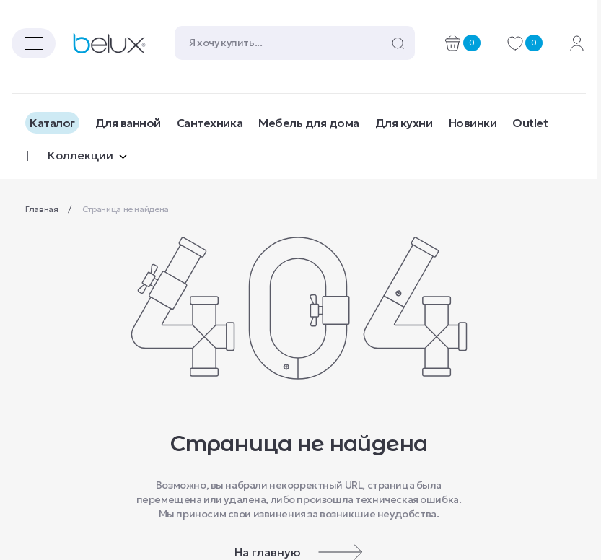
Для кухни (404, 122)
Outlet (530, 122)
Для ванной (128, 122)
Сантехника (209, 122)
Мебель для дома (308, 122)
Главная (42, 209)
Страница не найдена (125, 209)
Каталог (52, 122)
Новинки (473, 122)
